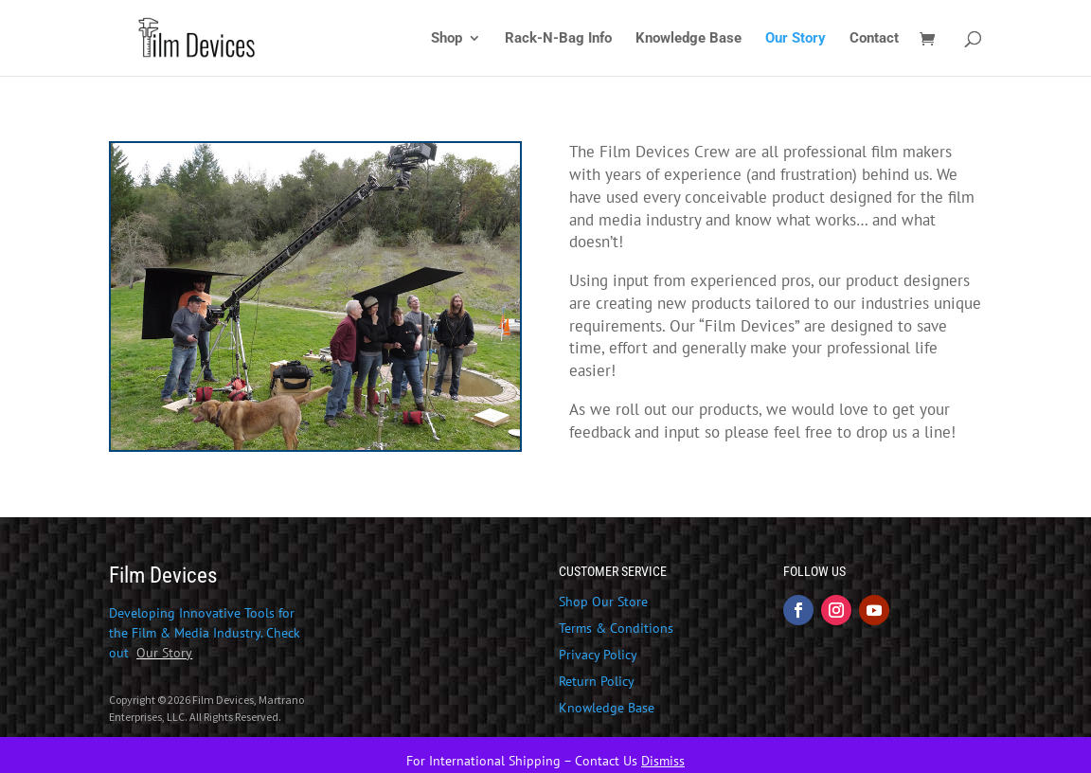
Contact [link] (874, 38)
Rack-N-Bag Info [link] (558, 38)
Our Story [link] (795, 38)
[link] (236, 37)
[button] (798, 610)
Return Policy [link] (597, 681)
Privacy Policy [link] (598, 654)
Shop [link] (446, 38)
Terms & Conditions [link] (616, 628)
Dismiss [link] (663, 760)
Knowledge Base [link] (688, 38)
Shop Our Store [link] (603, 601)
